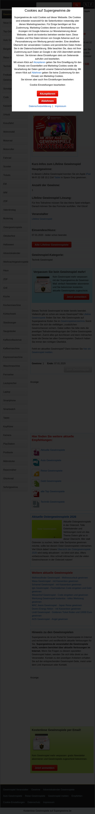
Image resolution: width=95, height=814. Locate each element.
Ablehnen (36, 72)
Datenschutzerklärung (40, 106)
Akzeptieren (39, 62)
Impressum (60, 106)
